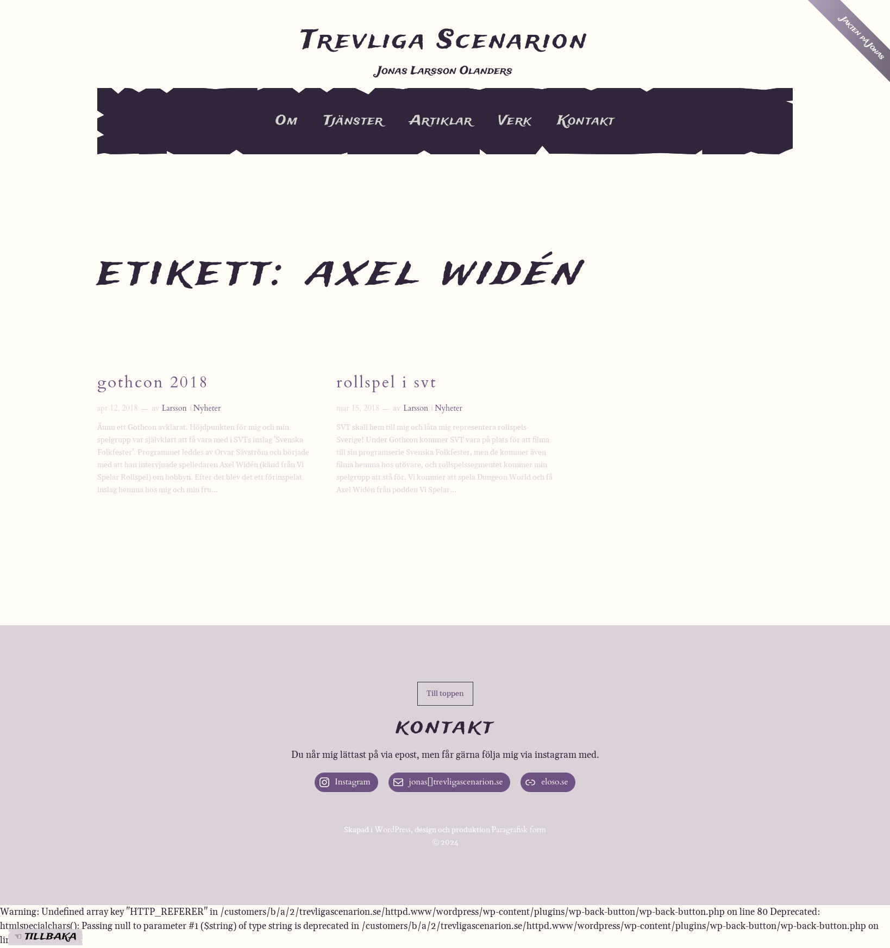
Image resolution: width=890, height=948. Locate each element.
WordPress (392, 831)
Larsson (174, 409)
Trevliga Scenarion (445, 41)
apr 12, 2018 (117, 409)
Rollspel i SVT (387, 383)
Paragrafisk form (519, 831)
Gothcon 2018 (154, 383)
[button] (445, 694)
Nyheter (207, 409)
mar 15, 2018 (357, 409)
